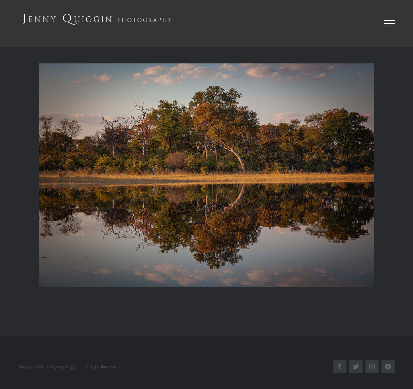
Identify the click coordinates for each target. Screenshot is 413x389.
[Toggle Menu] (389, 23)
